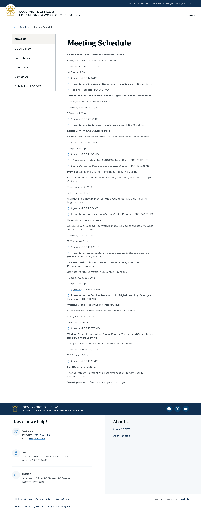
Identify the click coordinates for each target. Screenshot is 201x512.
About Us (24, 27)
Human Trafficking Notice (29, 506)
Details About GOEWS (28, 86)
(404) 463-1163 (36, 438)
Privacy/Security (63, 499)
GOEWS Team (23, 49)
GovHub (184, 499)
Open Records (23, 67)
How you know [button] (183, 3)
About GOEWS (121, 429)
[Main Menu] (192, 13)
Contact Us (21, 77)
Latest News (22, 58)
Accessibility (42, 499)
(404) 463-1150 (41, 435)
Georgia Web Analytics (58, 506)
